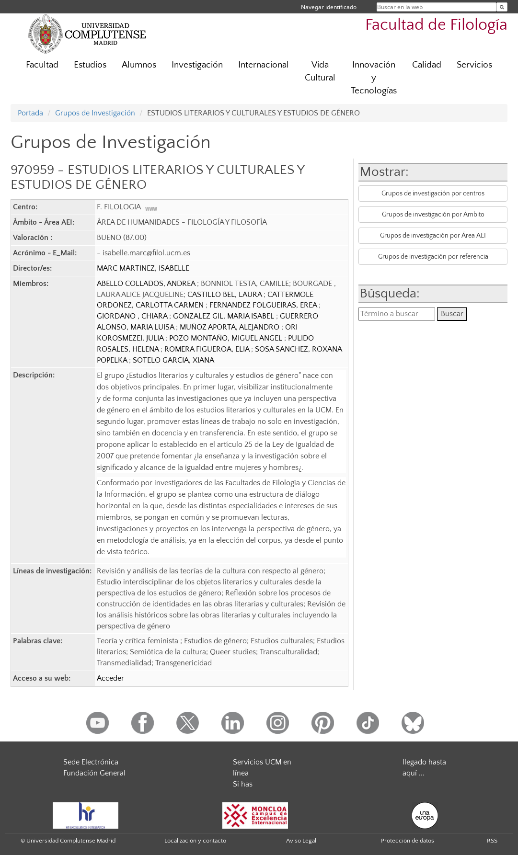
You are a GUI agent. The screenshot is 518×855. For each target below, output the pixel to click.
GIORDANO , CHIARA (133, 316)
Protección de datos (407, 840)
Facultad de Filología (436, 25)
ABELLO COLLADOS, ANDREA (147, 283)
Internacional (263, 65)
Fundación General (94, 773)
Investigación (197, 65)
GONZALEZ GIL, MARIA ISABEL (224, 316)
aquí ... (414, 773)
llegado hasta (424, 762)
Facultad (42, 65)
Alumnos (139, 65)
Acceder (110, 678)
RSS (492, 840)
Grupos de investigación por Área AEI (433, 235)
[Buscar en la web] (501, 6)
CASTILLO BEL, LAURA (225, 294)
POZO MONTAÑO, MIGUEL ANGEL (226, 338)
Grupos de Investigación (95, 113)
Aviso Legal (301, 840)
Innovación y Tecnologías (374, 78)
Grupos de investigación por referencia (433, 257)
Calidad (426, 65)
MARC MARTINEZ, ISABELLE (143, 268)
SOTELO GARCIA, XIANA (173, 360)
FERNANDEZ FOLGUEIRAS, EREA (264, 305)
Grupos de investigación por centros (432, 193)
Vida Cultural (320, 71)
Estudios (90, 65)
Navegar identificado (329, 7)
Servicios (474, 65)
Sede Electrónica (90, 762)
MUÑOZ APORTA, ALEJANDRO (230, 327)
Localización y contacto (195, 840)
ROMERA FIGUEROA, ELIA (207, 349)
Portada (30, 113)
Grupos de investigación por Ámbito (433, 214)
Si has (243, 784)
